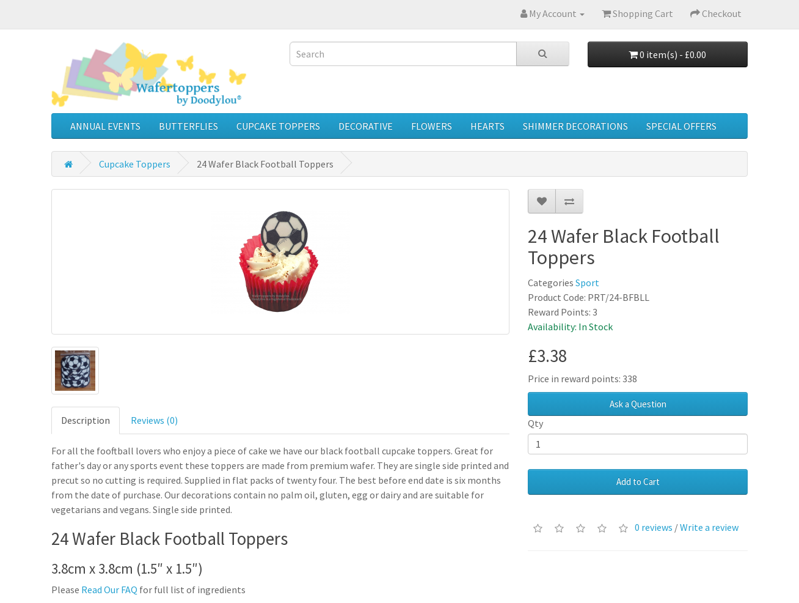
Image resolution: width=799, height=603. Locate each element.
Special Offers (681, 126)
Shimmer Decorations (575, 126)
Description (85, 420)
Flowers (431, 126)
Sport (587, 282)
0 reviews (654, 527)
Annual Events (105, 126)
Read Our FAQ (109, 589)
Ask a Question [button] (638, 404)
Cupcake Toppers (278, 126)
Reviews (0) (154, 420)
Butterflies (188, 126)
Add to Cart (638, 481)
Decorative (365, 126)
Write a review (709, 527)
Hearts (487, 126)
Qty (535, 423)
